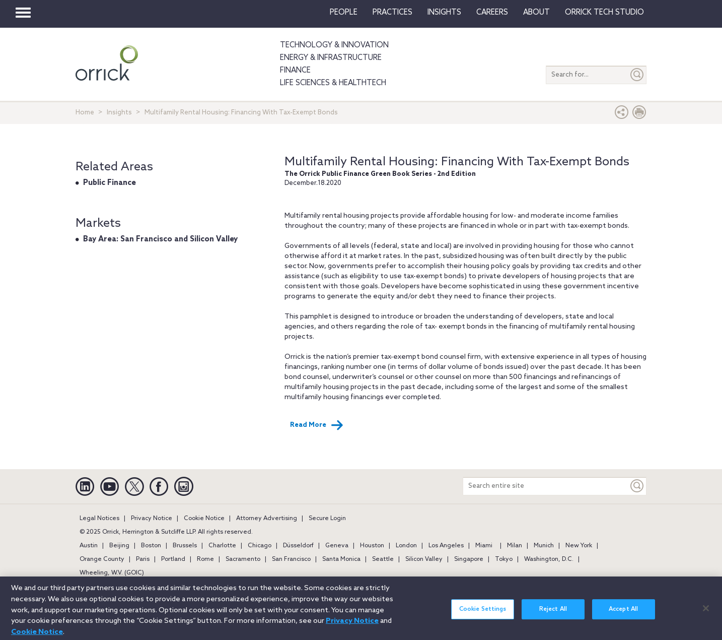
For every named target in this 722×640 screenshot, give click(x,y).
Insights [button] (444, 12)
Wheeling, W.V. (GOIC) (112, 573)
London (406, 545)
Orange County (102, 559)
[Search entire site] (546, 486)
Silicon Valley (424, 559)
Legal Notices (99, 518)
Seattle (383, 559)
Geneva (336, 545)
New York (578, 545)
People (343, 12)
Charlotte (222, 545)
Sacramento (243, 559)
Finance (295, 70)
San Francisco (291, 559)
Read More (316, 425)
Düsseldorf (298, 545)
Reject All (553, 613)
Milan (514, 545)
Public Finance (109, 182)
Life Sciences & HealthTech (333, 83)
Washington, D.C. (548, 559)
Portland (173, 559)
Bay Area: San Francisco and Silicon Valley (160, 239)
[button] (622, 114)
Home (85, 112)
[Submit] (637, 75)
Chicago (259, 545)
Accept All (623, 613)
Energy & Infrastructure (331, 57)
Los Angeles (446, 545)
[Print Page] (639, 114)
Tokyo (504, 559)
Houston (372, 545)
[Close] (706, 612)
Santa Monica (341, 559)
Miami (483, 545)
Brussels (185, 545)
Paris (143, 559)
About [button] (536, 12)
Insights (119, 112)
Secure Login (327, 518)
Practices (392, 12)
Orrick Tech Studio (604, 12)
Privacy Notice (151, 518)
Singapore (468, 559)
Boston (151, 545)
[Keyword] (637, 486)
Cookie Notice (204, 518)
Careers (492, 12)
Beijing (119, 545)
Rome (205, 559)
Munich (544, 545)
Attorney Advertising (266, 518)
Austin (89, 545)
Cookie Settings (483, 613)
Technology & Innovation (334, 45)
